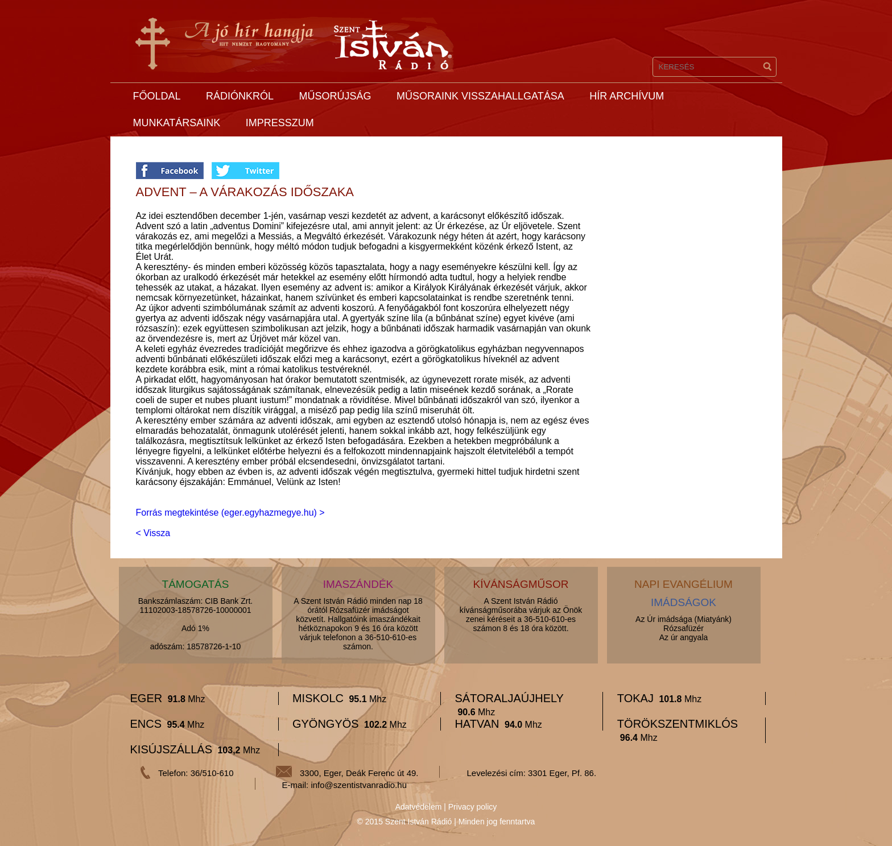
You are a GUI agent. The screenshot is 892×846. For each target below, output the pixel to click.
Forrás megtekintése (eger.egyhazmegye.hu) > (230, 512)
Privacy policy (472, 806)
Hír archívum (626, 96)
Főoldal (157, 96)
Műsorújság (335, 96)
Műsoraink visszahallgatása (480, 96)
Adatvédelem (418, 806)
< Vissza (153, 533)
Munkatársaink (177, 122)
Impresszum (280, 122)
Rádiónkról (240, 96)
